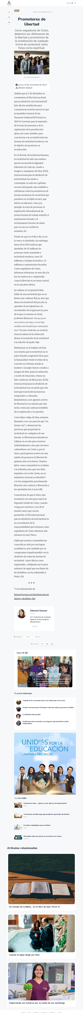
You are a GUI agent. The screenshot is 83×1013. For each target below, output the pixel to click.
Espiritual (38, 637)
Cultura (28, 637)
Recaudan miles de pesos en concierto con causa (42, 836)
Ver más (34, 626)
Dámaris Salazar (24, 87)
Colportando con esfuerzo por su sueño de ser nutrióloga (37, 1003)
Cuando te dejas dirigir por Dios (24, 955)
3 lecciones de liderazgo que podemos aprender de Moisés (46, 814)
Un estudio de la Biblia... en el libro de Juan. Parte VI (34, 906)
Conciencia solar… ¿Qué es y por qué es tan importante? (45, 803)
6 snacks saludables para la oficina (37, 825)
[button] (69, 3)
